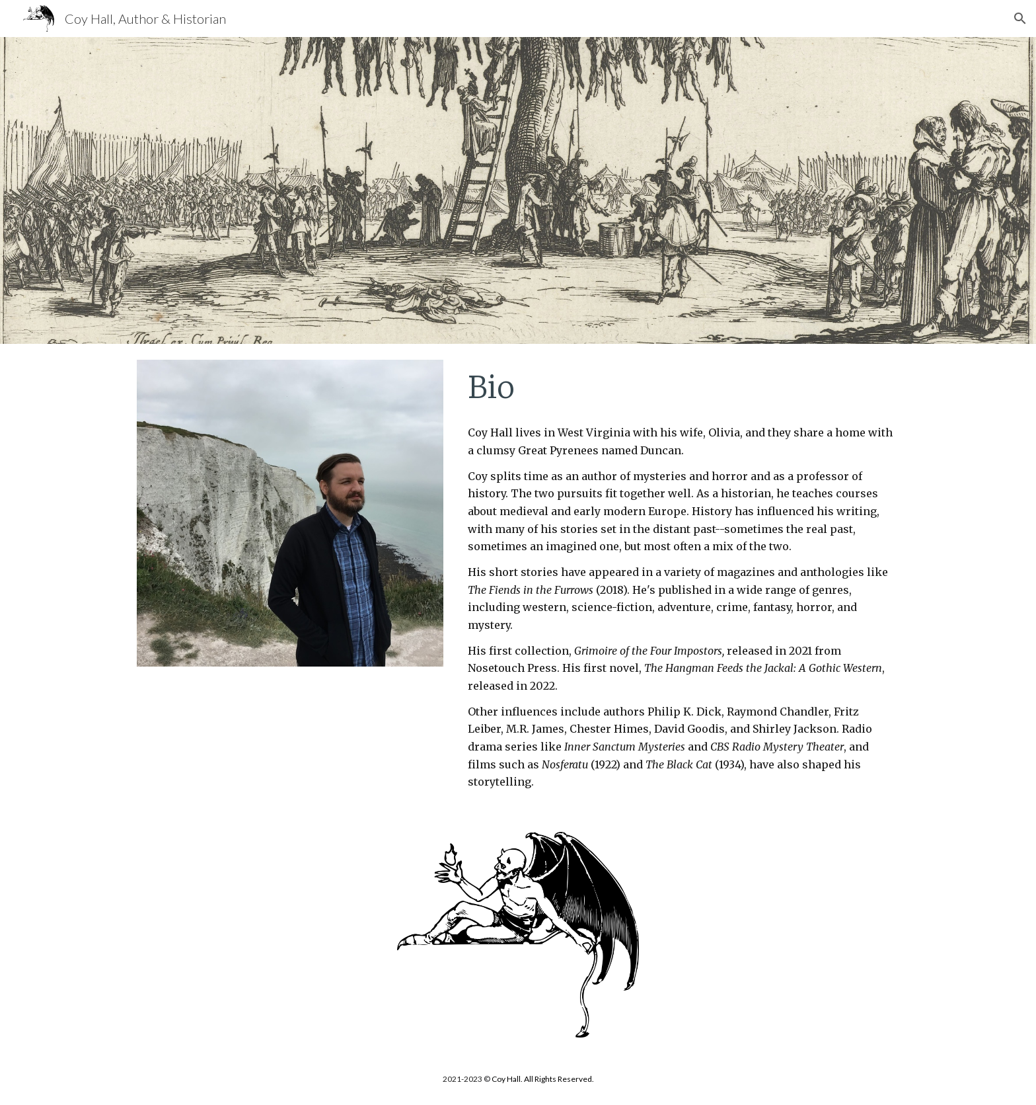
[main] (680, 387)
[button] (1020, 18)
